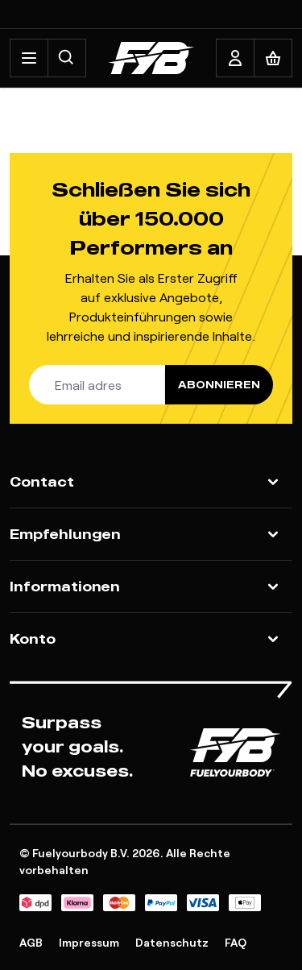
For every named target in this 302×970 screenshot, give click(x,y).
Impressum (89, 942)
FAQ (235, 942)
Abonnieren (219, 385)
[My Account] (235, 58)
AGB (31, 942)
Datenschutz (172, 942)
